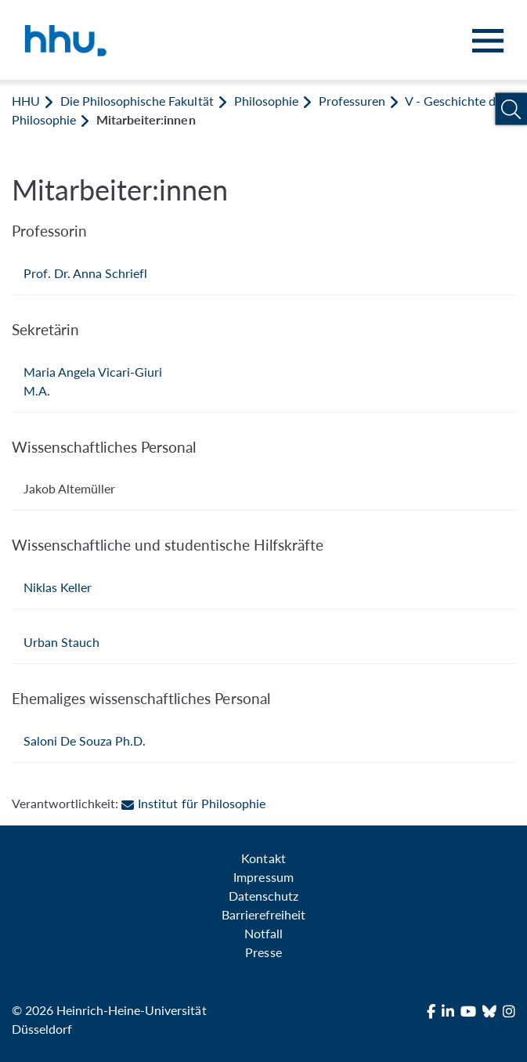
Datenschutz (263, 895)
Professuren (352, 100)
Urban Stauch (61, 641)
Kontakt (263, 858)
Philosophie (266, 100)
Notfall (263, 933)
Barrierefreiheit (263, 914)
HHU (26, 100)
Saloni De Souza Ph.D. (84, 740)
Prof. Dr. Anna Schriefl (85, 273)
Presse (263, 952)
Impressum (263, 876)
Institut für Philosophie (193, 803)
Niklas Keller (57, 587)
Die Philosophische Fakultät (136, 100)
